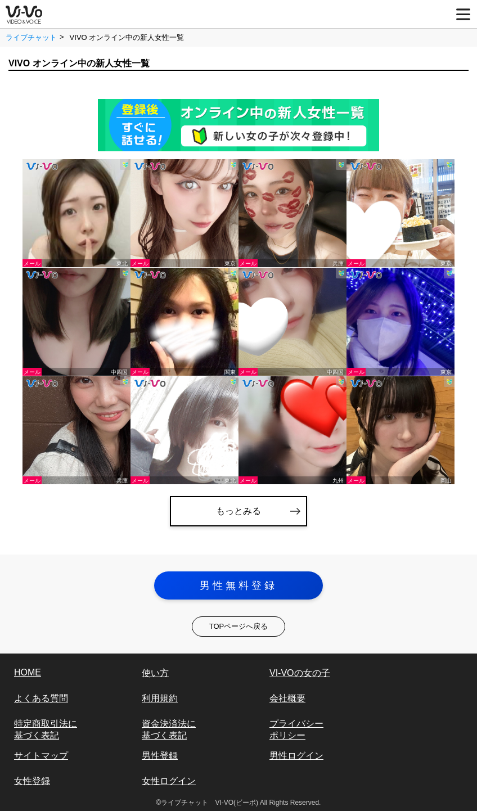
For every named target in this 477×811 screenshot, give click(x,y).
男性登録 (160, 755)
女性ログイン (169, 781)
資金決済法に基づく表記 (169, 729)
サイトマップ (41, 755)
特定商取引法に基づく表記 (45, 729)
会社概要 (287, 698)
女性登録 (32, 781)
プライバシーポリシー (296, 729)
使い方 (155, 673)
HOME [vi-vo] (27, 672)
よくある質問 (41, 698)
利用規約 (160, 698)
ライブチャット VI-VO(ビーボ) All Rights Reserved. (241, 803)
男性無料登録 (238, 585)
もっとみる (238, 511)
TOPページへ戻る (238, 626)
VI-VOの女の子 (299, 673)
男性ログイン (296, 755)
